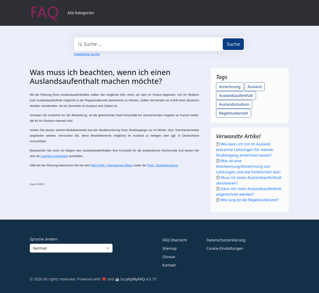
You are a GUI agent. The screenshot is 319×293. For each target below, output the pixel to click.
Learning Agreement (54, 156)
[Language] (71, 248)
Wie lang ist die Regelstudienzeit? (250, 199)
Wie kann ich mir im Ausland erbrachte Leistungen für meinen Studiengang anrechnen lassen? (245, 150)
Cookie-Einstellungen (224, 248)
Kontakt (169, 265)
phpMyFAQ (135, 279)
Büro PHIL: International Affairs (112, 165)
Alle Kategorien (80, 12)
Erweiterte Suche (87, 54)
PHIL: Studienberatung (162, 165)
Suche (233, 44)
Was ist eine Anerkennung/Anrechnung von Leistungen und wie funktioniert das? (248, 166)
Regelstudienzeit (233, 113)
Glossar (168, 256)
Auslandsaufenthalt (236, 95)
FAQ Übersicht (174, 240)
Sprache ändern (43, 239)
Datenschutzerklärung (225, 240)
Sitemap (169, 248)
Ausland (255, 86)
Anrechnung (230, 86)
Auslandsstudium (234, 104)
